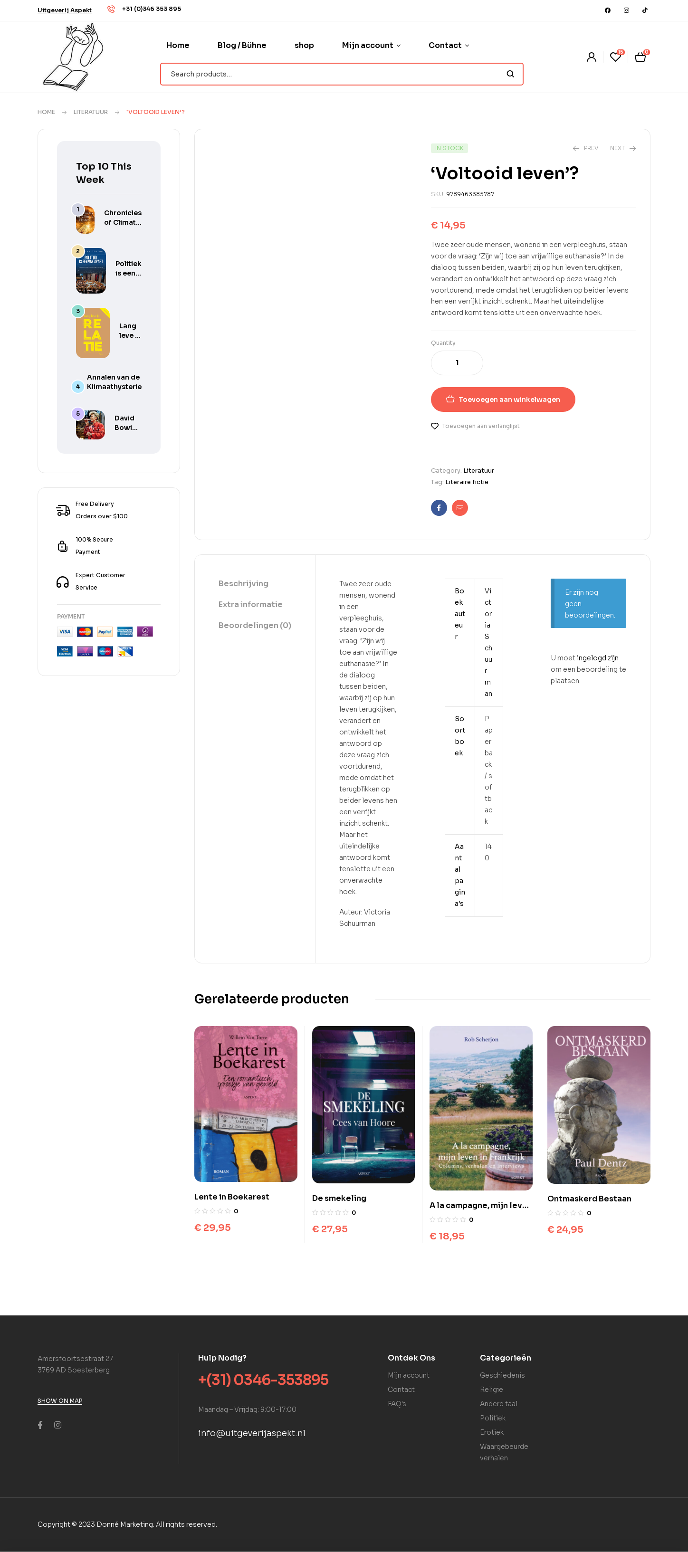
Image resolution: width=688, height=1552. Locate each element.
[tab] (255, 584)
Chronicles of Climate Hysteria (123, 222)
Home (46, 111)
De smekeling (339, 1198)
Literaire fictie (466, 482)
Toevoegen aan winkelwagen (509, 399)
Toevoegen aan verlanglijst (481, 425)
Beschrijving (243, 584)
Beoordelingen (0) (255, 625)
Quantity (443, 342)
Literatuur (91, 111)
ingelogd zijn (598, 658)
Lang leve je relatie (130, 335)
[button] (65, 10)
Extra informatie (251, 604)
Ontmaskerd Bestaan (589, 1199)
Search (510, 74)
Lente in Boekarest (231, 1197)
